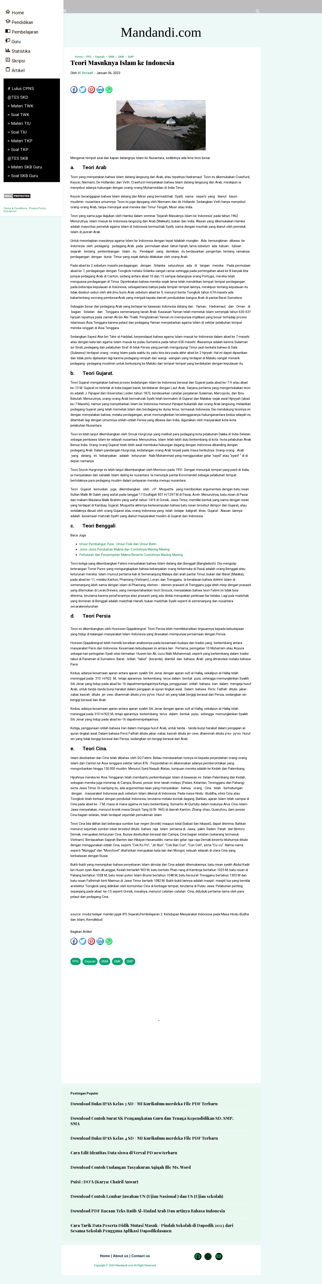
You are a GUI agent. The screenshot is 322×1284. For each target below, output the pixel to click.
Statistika (17, 50)
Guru (13, 41)
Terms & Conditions (15, 208)
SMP (130, 961)
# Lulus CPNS (21, 88)
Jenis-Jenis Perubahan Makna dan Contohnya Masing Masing (124, 549)
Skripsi (15, 60)
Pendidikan (19, 22)
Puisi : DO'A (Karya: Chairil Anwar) (104, 1181)
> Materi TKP (20, 140)
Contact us (140, 1256)
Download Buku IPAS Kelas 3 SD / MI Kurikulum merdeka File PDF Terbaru (144, 1103)
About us (120, 1256)
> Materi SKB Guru (25, 167)
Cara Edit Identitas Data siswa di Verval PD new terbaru (123, 1152)
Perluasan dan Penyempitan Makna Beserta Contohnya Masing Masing (131, 555)
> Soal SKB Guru (23, 175)
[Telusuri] (258, 12)
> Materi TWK (20, 105)
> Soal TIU (17, 132)
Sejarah (90, 961)
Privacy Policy (37, 208)
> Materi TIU (19, 123)
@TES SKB (18, 158)
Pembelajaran (21, 31)
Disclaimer (10, 211)
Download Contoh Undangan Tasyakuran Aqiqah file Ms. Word (130, 1167)
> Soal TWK (18, 114)
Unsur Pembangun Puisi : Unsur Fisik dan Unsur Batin (117, 544)
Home (105, 1256)
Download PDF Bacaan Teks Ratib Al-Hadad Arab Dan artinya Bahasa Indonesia (147, 1211)
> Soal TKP (18, 149)
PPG (75, 961)
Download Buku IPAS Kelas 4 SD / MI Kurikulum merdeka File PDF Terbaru (144, 1138)
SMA (104, 961)
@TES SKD (18, 97)
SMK (117, 961)
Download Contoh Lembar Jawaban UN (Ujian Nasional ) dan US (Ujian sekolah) (146, 1196)
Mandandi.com (161, 32)
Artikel (15, 70)
